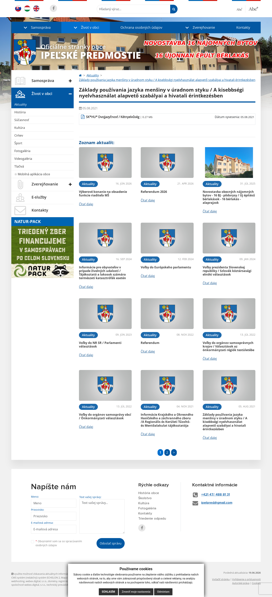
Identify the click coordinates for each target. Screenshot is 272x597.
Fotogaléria (22, 151)
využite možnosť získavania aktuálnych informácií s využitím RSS (48, 573)
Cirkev (18, 135)
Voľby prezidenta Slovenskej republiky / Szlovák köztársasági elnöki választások (227, 270)
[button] (36, 27)
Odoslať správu (110, 543)
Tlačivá (19, 166)
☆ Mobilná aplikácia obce (32, 174)
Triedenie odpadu (152, 518)
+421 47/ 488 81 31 (215, 494)
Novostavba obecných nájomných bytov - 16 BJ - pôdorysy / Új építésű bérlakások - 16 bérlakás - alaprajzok (229, 197)
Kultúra (19, 128)
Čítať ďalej (86, 204)
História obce (148, 493)
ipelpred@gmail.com (216, 502)
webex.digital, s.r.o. (36, 581)
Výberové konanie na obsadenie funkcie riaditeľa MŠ (103, 193)
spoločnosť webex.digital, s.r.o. (28, 584)
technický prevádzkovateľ (61, 584)
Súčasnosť (21, 120)
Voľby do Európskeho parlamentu (166, 267)
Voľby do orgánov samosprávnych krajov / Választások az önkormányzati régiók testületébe (228, 346)
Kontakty (243, 27)
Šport (18, 143)
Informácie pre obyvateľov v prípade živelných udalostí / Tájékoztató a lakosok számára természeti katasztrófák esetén (102, 272)
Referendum (150, 343)
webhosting (18, 581)
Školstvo (145, 498)
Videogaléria (23, 159)
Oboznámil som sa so (59, 543)
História (20, 112)
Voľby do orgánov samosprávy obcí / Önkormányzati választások (105, 416)
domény (52, 581)
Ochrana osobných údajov (141, 27)
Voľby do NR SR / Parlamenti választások (100, 344)
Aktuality (20, 104)
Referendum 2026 (154, 192)
